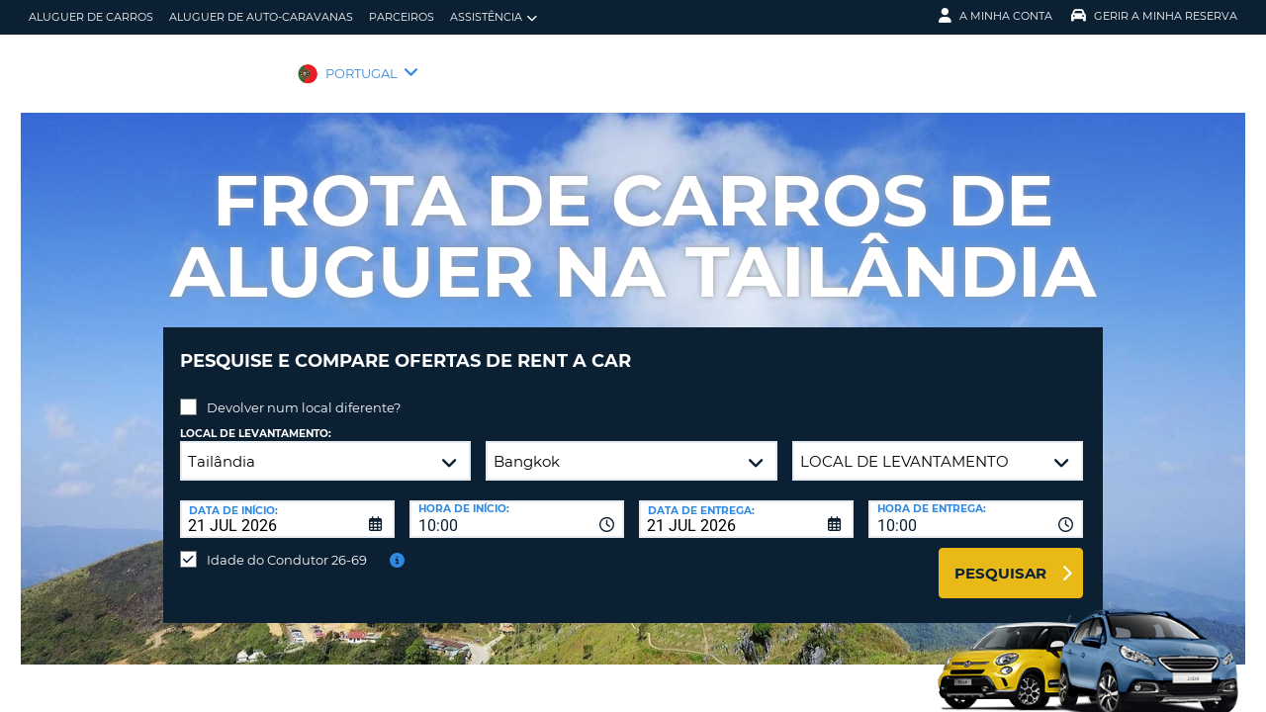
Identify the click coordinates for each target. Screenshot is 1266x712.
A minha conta (995, 16)
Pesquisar (1000, 558)
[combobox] (516, 504)
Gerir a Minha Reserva (1154, 16)
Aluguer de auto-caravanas (261, 17)
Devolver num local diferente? (304, 392)
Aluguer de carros (91, 17)
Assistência (493, 17)
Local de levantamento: (255, 418)
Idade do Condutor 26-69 (287, 545)
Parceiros (401, 17)
